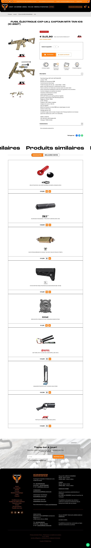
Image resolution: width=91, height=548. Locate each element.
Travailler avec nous (17, 508)
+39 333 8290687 (44, 485)
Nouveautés (37, 155)
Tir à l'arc (31, 6)
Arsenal (24, 6)
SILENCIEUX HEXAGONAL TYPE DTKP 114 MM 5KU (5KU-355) (45, 218)
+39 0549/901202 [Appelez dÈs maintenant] (52, 1)
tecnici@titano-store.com (39, 496)
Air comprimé (18, 6)
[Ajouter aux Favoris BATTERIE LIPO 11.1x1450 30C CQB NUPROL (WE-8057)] (50, 359)
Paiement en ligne (17, 503)
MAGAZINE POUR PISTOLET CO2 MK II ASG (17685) (45, 386)
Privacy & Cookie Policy (36, 535)
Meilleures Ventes (51, 155)
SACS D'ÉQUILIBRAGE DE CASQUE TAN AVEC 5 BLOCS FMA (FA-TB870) (45, 252)
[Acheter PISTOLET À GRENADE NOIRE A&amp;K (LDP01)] (47, 426)
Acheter (49, 55)
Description (61, 74)
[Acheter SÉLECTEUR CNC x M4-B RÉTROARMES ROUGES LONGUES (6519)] (47, 191)
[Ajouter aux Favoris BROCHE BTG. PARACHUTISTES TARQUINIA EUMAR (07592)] (49, 325)
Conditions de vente (17, 500)
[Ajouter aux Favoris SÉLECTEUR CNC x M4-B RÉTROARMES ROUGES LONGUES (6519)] (50, 191)
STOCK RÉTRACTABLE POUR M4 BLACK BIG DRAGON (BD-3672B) (45, 285)
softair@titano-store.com (33, 1)
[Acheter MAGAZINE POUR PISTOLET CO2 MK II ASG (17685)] (47, 392)
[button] (88, 1)
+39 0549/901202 (40, 483)
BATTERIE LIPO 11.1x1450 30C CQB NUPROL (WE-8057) (45, 352)
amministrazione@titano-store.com (69, 1)
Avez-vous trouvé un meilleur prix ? (62, 36)
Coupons (17, 496)
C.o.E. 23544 (45, 536)
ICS (35, 14)
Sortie (17, 494)
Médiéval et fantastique (41, 6)
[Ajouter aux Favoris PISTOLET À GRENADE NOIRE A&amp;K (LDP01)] (50, 426)
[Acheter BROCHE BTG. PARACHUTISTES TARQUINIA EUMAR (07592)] (46, 325)
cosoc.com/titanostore (51, 504)
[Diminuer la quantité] (52, 47)
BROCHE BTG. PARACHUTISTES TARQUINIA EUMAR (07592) (45, 319)
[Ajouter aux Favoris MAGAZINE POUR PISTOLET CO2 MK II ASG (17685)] (50, 392)
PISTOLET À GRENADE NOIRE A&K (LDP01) (45, 419)
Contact (17, 504)
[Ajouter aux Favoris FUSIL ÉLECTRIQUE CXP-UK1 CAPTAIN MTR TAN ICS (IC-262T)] (63, 55)
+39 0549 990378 (40, 522)
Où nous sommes (17, 506)
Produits (10, 14)
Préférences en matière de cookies (52, 535)
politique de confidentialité (39, 460)
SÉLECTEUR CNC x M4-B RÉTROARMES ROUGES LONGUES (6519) (45, 185)
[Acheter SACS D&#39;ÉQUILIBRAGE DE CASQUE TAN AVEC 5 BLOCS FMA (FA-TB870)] (47, 258)
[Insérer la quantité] (55, 47)
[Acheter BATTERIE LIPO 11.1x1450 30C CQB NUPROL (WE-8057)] (47, 359)
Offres (51, 6)
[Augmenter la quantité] (58, 47)
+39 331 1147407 (43, 524)
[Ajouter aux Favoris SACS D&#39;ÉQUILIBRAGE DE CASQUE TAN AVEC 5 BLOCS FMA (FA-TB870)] (50, 258)
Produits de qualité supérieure (17, 501)
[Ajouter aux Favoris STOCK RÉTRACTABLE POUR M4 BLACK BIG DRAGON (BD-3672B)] (50, 292)
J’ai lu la (37, 460)
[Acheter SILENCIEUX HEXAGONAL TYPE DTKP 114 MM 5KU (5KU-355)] (47, 225)
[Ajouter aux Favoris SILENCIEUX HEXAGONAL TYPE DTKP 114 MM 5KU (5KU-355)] (50, 225)
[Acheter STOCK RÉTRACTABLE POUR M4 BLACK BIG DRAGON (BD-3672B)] (47, 292)
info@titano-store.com (43, 487)
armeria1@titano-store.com (44, 525)
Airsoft (11, 6)
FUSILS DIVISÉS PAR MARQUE (25, 14)
